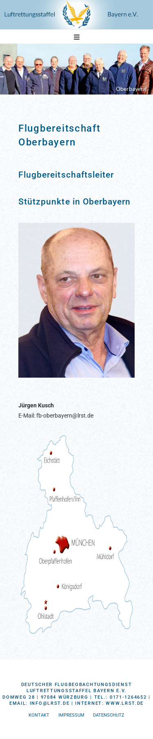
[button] (77, 37)
